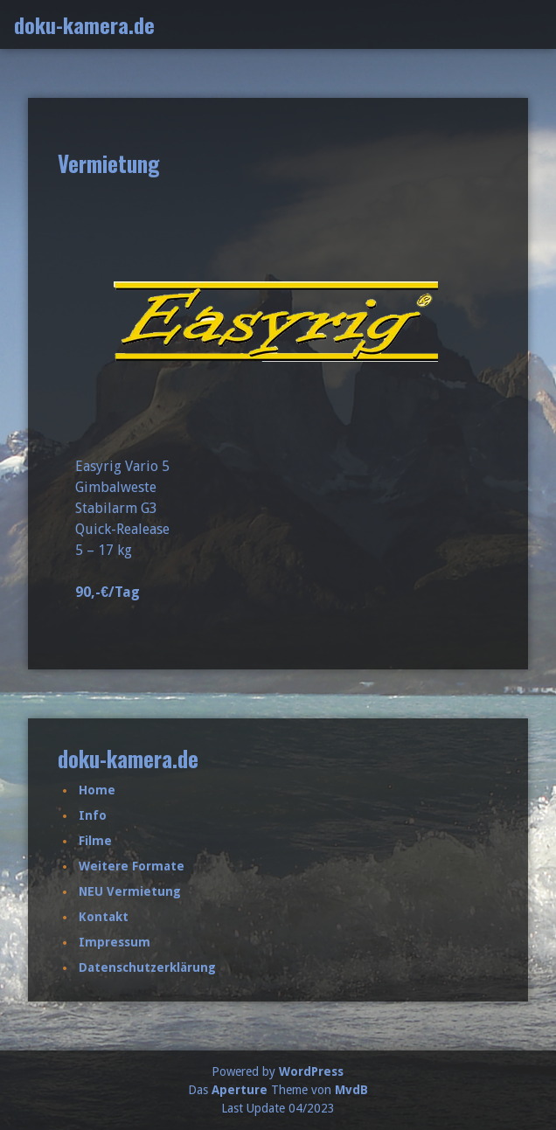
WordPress (311, 1071)
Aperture (240, 1090)
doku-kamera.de (84, 24)
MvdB (351, 1090)
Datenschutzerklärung (147, 967)
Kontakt (104, 917)
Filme (95, 841)
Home (97, 790)
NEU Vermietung (130, 891)
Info (93, 815)
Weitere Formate (131, 866)
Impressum (114, 942)
